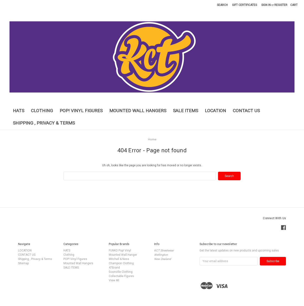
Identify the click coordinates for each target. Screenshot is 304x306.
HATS (18, 110)
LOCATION (215, 110)
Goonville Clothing (121, 272)
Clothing (42, 110)
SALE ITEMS (185, 110)
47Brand (114, 267)
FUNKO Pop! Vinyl (120, 250)
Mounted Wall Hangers (137, 110)
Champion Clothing (121, 263)
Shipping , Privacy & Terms (44, 123)
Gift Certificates (244, 5)
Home (152, 139)
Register (280, 5)
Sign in (266, 5)
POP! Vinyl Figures (81, 110)
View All (114, 280)
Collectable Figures (121, 276)
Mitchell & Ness (119, 259)
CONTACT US (246, 110)
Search (222, 5)
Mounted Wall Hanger (123, 254)
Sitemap (23, 263)
